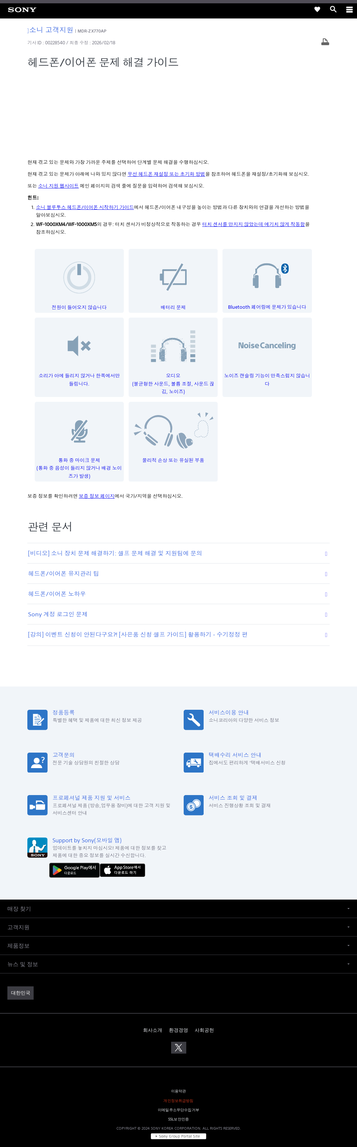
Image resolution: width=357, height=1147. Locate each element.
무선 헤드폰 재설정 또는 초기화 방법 (166, 96)
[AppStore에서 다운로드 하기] (122, 791)
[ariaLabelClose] (349, 9)
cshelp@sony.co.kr (221, 1114)
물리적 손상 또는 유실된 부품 (173, 355)
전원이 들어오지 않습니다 (79, 202)
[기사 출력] (325, 42)
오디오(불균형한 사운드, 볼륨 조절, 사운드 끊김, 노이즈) (173, 279)
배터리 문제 (173, 202)
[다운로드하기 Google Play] (76, 791)
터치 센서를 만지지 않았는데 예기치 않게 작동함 (253, 146)
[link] (22, 9)
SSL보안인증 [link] (178, 1041)
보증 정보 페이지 (97, 417)
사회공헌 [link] (204, 952)
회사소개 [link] (152, 952)
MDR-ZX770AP (92, 31)
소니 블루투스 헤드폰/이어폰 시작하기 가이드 (85, 129)
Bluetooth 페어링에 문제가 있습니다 (267, 202)
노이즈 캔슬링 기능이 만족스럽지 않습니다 (267, 275)
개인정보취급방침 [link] (178, 1022)
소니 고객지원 (50, 29)
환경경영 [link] (178, 952)
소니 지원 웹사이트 (58, 108)
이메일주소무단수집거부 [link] (178, 1031)
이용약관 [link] (178, 1013)
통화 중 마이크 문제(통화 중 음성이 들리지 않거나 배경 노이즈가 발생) (79, 363)
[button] (178, 830)
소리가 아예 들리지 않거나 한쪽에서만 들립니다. (79, 275)
